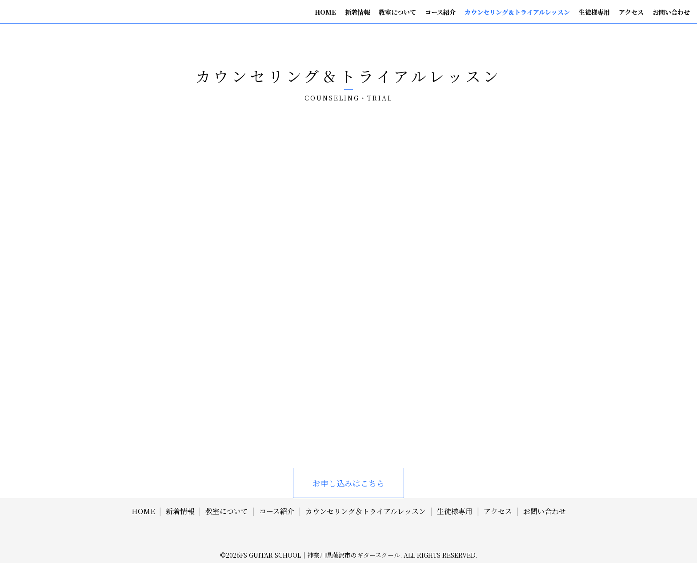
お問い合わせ (671, 12)
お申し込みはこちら (348, 483)
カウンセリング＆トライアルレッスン (517, 12)
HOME (325, 12)
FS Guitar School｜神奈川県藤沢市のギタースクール (320, 555)
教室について (397, 12)
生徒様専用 (594, 12)
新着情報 (357, 12)
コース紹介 (440, 12)
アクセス (631, 12)
